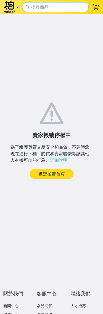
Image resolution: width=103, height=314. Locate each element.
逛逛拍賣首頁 (51, 174)
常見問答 (44, 305)
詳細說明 (59, 160)
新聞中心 (11, 305)
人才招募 (78, 305)
